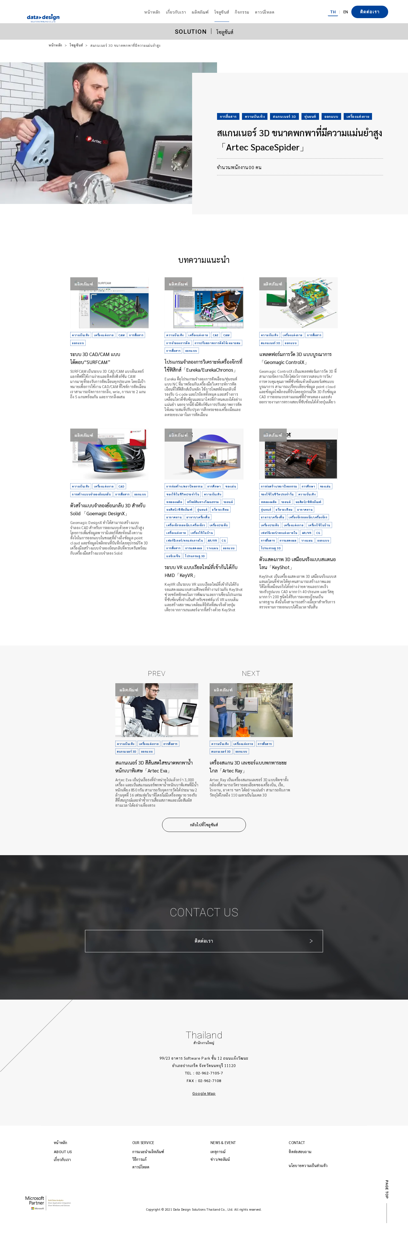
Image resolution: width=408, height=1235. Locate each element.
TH (333, 11)
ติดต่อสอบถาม (300, 1163)
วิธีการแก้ (139, 1171)
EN (345, 11)
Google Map (204, 1105)
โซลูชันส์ (77, 45)
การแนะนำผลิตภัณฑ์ (148, 1163)
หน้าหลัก (55, 45)
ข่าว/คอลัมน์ (220, 1171)
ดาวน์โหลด (141, 1178)
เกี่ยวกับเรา (62, 1171)
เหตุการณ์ (218, 1163)
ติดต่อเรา (369, 11)
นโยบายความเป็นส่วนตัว (308, 1177)
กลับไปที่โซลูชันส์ (204, 836)
